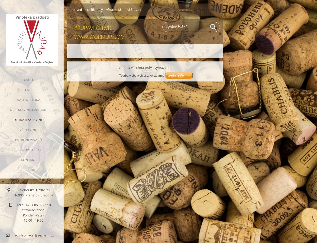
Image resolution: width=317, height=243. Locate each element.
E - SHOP (28, 170)
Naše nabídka (28, 100)
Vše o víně (28, 130)
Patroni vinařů (28, 140)
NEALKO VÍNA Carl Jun (28, 110)
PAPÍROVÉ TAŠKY (28, 150)
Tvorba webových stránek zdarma (141, 75)
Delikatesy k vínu (28, 120)
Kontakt (28, 160)
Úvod (28, 80)
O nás (28, 90)
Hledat (213, 27)
